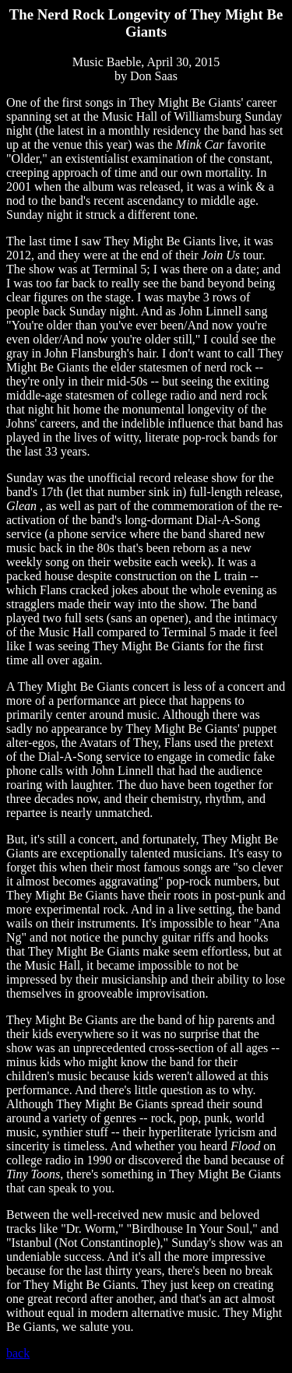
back (18, 1353)
